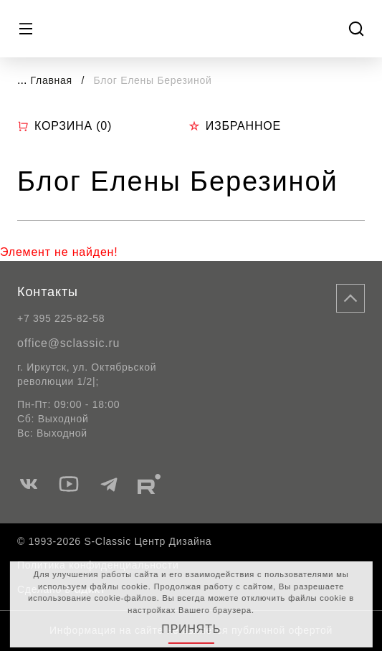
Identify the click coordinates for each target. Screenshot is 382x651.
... (22, 80)
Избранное (234, 126)
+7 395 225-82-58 (61, 318)
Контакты (47, 292)
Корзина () (64, 126)
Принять (191, 629)
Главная (51, 80)
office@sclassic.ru (68, 343)
